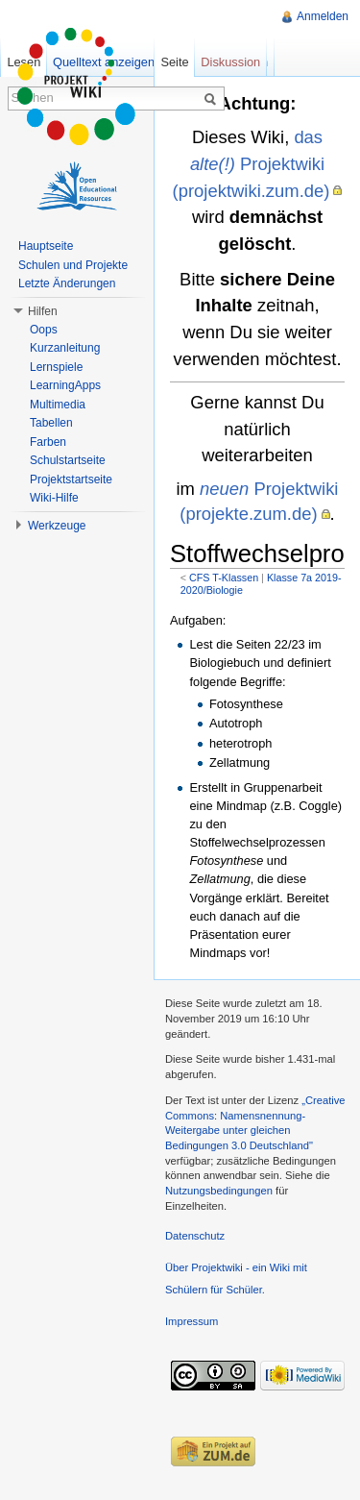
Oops (44, 329)
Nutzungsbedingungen (219, 1190)
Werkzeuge (56, 525)
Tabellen (51, 423)
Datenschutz (195, 1236)
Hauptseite (45, 246)
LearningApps (65, 385)
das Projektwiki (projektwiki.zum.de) (251, 163)
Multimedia (57, 404)
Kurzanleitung (65, 348)
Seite (174, 62)
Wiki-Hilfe (54, 497)
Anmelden (322, 16)
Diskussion (230, 62)
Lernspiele (56, 367)
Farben (48, 442)
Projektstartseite (71, 479)
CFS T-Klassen (223, 577)
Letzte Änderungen (66, 283)
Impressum (191, 1321)
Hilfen (43, 311)
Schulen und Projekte (73, 265)
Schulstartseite (68, 460)
